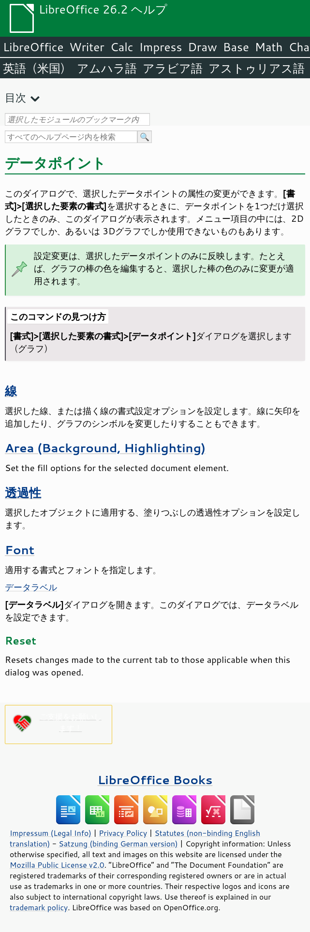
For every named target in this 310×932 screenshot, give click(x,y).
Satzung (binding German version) (118, 843)
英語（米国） (37, 68)
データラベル (31, 587)
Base (236, 47)
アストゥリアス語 (256, 68)
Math (269, 47)
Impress (160, 47)
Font (19, 549)
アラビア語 (173, 68)
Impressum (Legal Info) (50, 833)
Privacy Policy (123, 833)
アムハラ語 (107, 68)
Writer (86, 47)
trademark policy (39, 907)
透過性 (23, 492)
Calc (121, 47)
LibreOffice (33, 47)
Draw (202, 47)
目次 (15, 97)
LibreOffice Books (155, 779)
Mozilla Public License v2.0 (57, 865)
